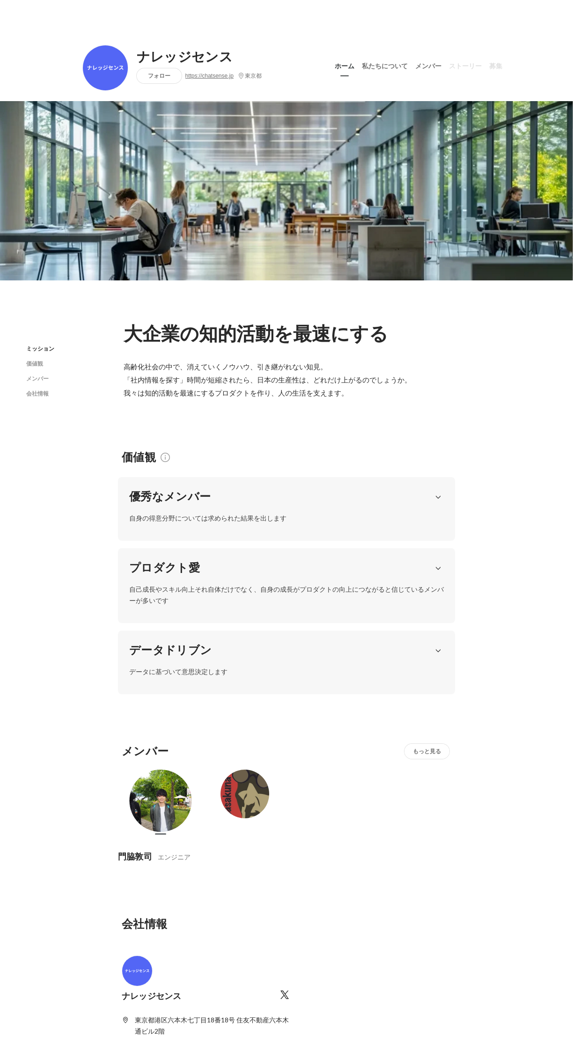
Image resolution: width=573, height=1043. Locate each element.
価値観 (34, 363)
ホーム (344, 65)
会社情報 (37, 393)
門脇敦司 (135, 742)
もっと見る (427, 637)
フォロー (159, 76)
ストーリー (465, 65)
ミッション (40, 349)
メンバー (428, 65)
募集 (495, 65)
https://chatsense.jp (209, 76)
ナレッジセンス (185, 57)
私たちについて (385, 65)
